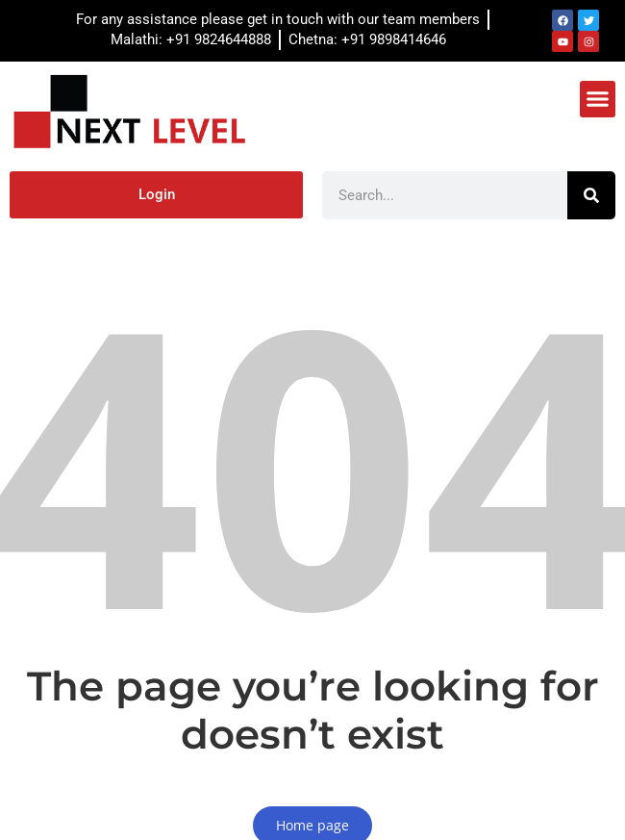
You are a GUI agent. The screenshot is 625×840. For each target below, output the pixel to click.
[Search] (591, 195)
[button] (598, 99)
